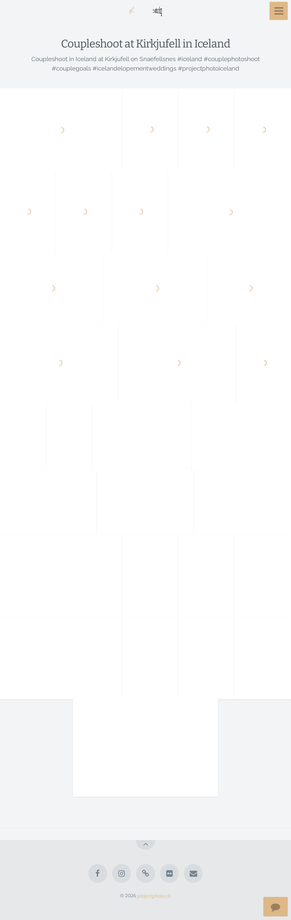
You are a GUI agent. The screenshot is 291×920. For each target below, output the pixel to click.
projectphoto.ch (154, 896)
